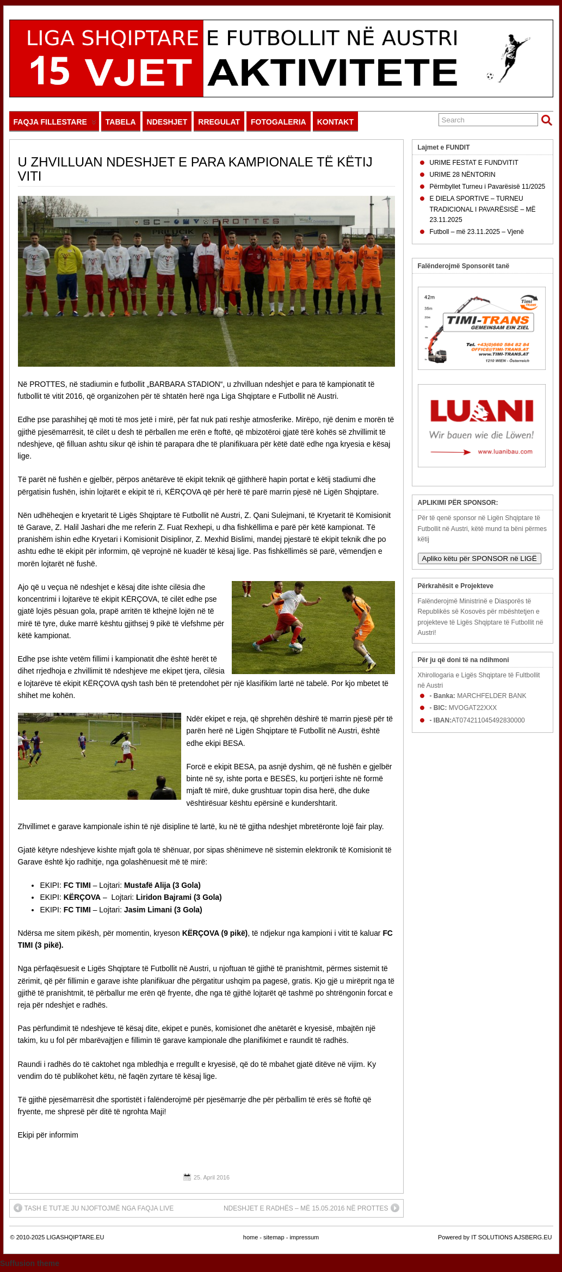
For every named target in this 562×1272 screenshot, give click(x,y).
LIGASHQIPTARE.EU (75, 1237)
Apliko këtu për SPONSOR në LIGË (479, 558)
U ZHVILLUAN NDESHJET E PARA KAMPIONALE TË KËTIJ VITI (195, 169)
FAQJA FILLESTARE (55, 124)
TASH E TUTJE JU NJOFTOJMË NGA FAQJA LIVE (94, 1207)
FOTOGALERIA (278, 122)
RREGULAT (219, 122)
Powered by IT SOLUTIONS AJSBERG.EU (495, 1237)
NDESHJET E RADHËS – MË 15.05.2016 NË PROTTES (311, 1207)
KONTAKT (335, 122)
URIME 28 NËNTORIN (463, 174)
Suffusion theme (29, 1263)
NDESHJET (167, 122)
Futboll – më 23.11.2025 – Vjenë (477, 232)
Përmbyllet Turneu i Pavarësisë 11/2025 (488, 186)
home (250, 1237)
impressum (304, 1237)
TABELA (121, 122)
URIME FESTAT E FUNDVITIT (474, 162)
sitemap (274, 1237)
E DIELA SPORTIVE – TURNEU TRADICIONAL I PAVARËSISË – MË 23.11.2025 (483, 209)
